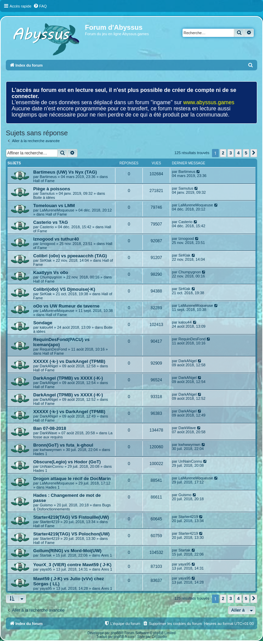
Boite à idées (44, 197)
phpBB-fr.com (124, 637)
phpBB (116, 633)
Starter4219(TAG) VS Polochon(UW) (71, 533)
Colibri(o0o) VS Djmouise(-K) (64, 289)
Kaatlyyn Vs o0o (50, 272)
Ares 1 (106, 555)
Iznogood (47, 244)
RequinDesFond (53, 349)
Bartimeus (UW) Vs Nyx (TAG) (65, 172)
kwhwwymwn (51, 450)
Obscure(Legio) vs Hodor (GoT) (67, 461)
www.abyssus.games (208, 102)
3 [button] (230, 152)
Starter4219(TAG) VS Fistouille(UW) (71, 517)
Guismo (46, 505)
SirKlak (46, 260)
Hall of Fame (43, 181)
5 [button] (246, 152)
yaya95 (46, 569)
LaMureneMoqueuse (57, 210)
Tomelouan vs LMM (54, 205)
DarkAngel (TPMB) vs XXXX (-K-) (68, 378)
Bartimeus (48, 177)
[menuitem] (40, 6)
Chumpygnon (51, 277)
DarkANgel (49, 366)
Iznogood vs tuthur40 (56, 239)
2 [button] (223, 152)
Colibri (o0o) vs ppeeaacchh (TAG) (70, 255)
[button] (253, 153)
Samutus (47, 193)
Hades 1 (40, 454)
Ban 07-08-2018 (49, 428)
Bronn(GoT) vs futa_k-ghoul (63, 445)
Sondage (42, 322)
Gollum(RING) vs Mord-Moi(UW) (67, 550)
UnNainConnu (51, 466)
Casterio (47, 227)
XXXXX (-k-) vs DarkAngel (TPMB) (69, 361)
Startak (46, 555)
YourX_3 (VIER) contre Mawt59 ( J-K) (72, 564)
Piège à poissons (51, 188)
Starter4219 (49, 522)
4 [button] (238, 152)
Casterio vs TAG (50, 222)
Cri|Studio (159, 637)
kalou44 (46, 327)
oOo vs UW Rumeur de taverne (66, 306)
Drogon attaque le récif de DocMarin (72, 478)
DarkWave (48, 433)
